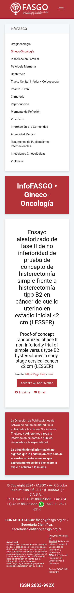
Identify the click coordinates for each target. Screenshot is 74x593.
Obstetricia (18, 74)
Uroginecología (21, 44)
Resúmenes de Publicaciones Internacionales (30, 144)
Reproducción (20, 104)
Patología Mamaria (23, 66)
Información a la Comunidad (29, 126)
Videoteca (17, 119)
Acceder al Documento (37, 383)
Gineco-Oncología (22, 51)
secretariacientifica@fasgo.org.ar (36, 529)
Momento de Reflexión (25, 111)
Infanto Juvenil (20, 89)
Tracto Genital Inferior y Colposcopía (35, 81)
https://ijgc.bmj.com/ (39, 374)
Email (39, 392)
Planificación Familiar (25, 59)
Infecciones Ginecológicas (28, 153)
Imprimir (23, 392)
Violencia (17, 161)
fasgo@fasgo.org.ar (51, 520)
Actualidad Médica (23, 134)
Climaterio (17, 96)
